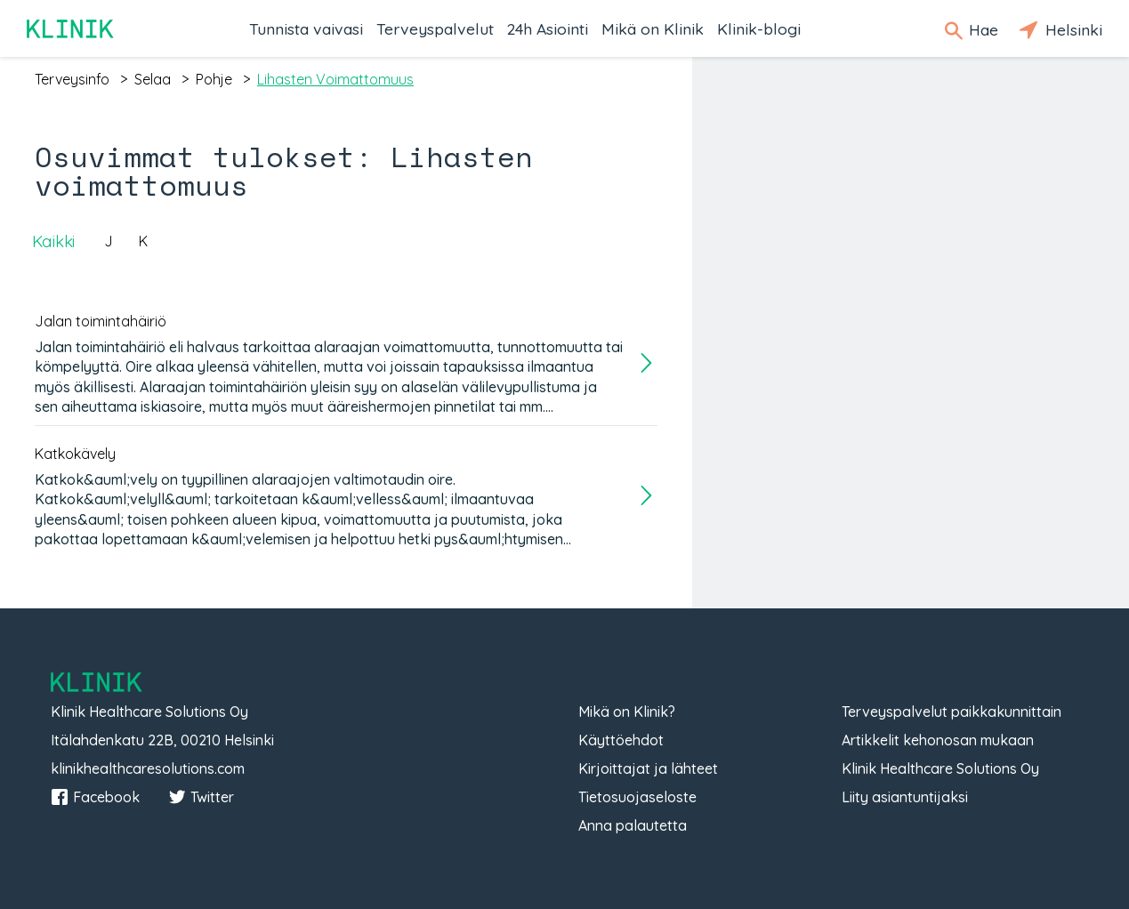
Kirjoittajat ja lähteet (648, 768)
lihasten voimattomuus (335, 79)
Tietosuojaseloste (637, 797)
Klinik (71, 29)
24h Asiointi (547, 28)
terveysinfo (72, 79)
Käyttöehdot (621, 740)
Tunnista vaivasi (306, 28)
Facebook (95, 797)
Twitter (201, 797)
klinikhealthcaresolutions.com (148, 768)
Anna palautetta (632, 825)
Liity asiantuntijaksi (905, 797)
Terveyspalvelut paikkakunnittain (951, 711)
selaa (152, 79)
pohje (214, 79)
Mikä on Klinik (652, 28)
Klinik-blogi (759, 28)
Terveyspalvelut (435, 28)
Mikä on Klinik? (626, 711)
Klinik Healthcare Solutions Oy (940, 768)
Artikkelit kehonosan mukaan (938, 740)
